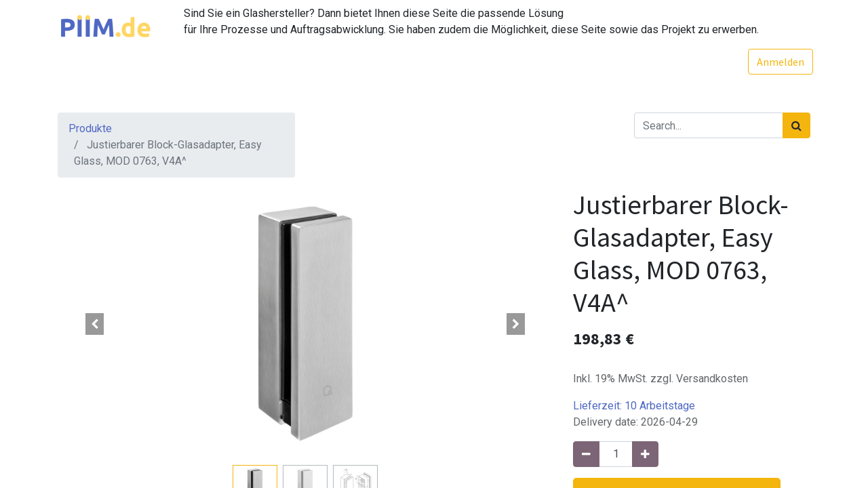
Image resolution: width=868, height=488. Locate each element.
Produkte (90, 128)
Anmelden (778, 61)
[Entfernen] (586, 454)
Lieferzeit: (634, 405)
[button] (95, 324)
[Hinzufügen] (645, 454)
